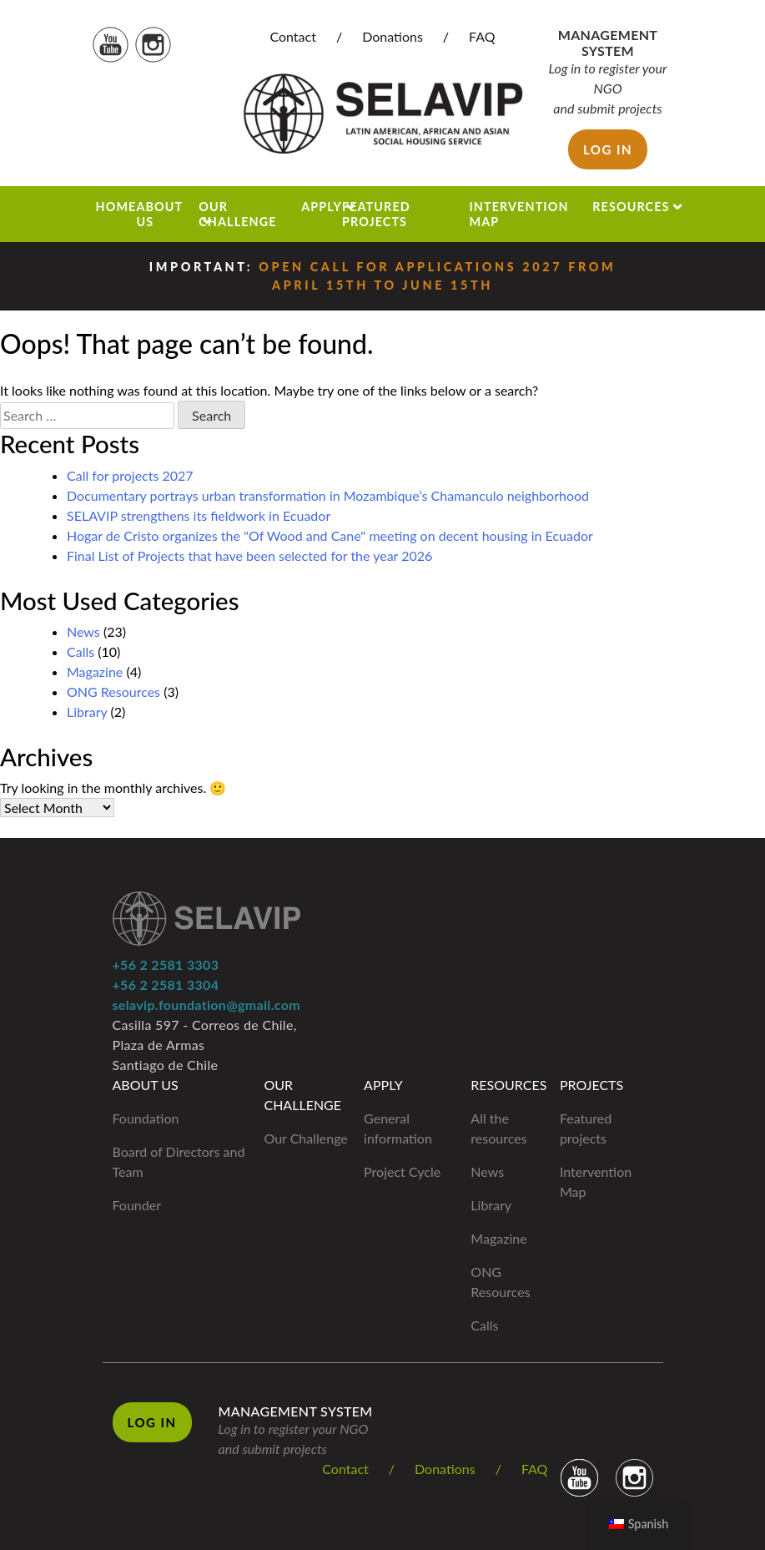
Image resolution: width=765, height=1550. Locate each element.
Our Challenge (237, 213)
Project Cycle (402, 1171)
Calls (80, 651)
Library (87, 711)
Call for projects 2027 (130, 475)
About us (159, 213)
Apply (321, 206)
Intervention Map (518, 213)
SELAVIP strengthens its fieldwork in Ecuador (198, 515)
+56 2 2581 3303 (166, 964)
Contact (292, 36)
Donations (392, 36)
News (83, 631)
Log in (607, 149)
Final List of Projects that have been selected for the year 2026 (249, 555)
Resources (630, 206)
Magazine (95, 671)
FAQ (482, 36)
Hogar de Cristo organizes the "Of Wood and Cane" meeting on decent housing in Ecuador (330, 535)
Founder (137, 1205)
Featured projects (376, 213)
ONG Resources (113, 691)
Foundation (146, 1118)
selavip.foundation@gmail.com (206, 1004)
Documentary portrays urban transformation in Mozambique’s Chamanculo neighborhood (328, 495)
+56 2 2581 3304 (166, 984)
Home (116, 206)
